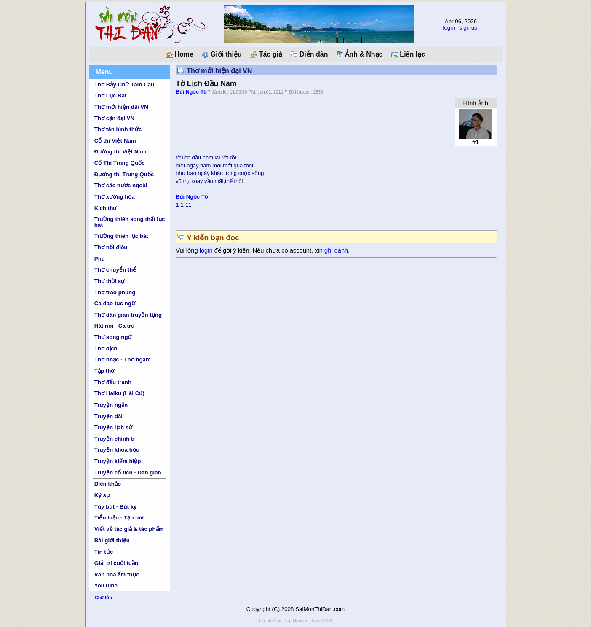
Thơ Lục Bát (110, 95)
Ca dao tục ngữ (114, 303)
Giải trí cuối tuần (116, 563)
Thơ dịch (106, 348)
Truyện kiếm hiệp (117, 461)
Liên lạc (408, 54)
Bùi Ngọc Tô (191, 92)
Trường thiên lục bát (121, 236)
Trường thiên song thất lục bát (129, 222)
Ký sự (102, 495)
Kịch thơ (105, 208)
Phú (99, 259)
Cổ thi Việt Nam (115, 140)
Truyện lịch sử (113, 427)
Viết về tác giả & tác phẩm (129, 529)
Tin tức (103, 552)
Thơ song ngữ (113, 337)
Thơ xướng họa (114, 197)
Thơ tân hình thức (118, 129)
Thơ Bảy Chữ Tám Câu (124, 84)
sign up (469, 27)
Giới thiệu (222, 54)
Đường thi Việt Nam (120, 151)
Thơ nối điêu (111, 247)
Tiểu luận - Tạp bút (119, 517)
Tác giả (266, 54)
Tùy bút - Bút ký (115, 506)
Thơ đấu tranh (112, 382)
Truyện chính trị (115, 439)
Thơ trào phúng (115, 292)
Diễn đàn (309, 54)
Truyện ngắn (111, 405)
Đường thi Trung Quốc (124, 174)
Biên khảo (107, 484)
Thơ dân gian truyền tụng (128, 315)
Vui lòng (188, 250)
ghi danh (336, 250)
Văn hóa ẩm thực (116, 574)
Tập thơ (104, 371)
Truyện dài (108, 416)
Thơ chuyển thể (115, 269)
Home (179, 54)
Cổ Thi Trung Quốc (119, 163)
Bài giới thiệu (112, 540)
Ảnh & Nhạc (360, 54)
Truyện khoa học (116, 450)
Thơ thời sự (109, 281)
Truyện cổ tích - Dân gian (127, 472)
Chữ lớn (103, 597)
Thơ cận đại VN (114, 118)
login (449, 27)
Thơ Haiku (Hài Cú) (119, 393)
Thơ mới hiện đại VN (121, 107)
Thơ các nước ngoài (120, 185)
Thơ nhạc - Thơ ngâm (122, 359)
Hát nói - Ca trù (114, 326)
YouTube (106, 585)
